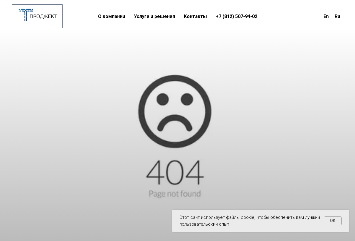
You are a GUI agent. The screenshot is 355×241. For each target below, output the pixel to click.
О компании (111, 16)
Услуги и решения (154, 16)
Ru (337, 16)
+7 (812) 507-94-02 (236, 16)
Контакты (195, 16)
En (326, 16)
